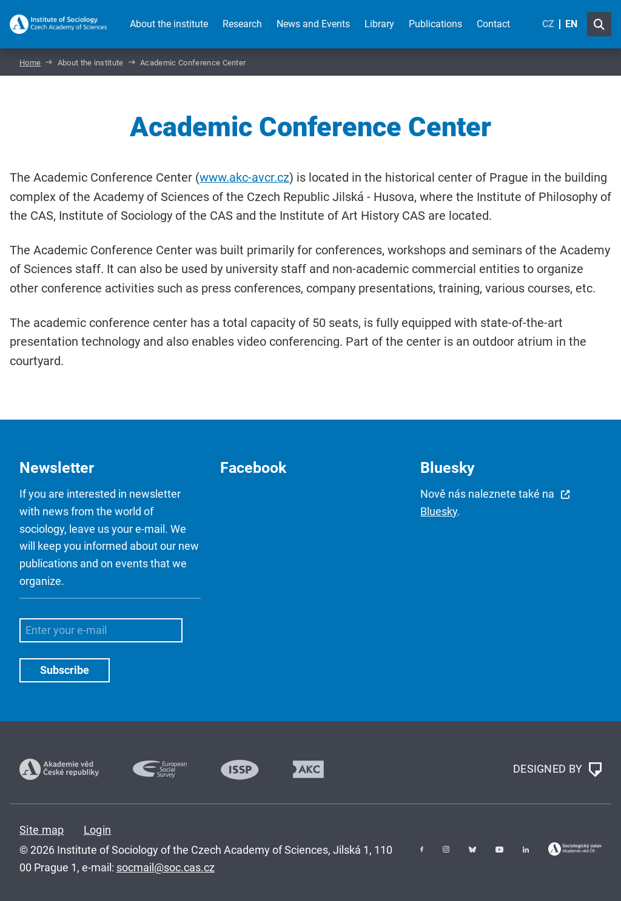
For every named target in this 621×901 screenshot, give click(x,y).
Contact (493, 24)
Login (98, 829)
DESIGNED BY (557, 769)
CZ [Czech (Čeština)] (548, 24)
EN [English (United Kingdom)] (571, 24)
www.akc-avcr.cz (244, 178)
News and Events (313, 24)
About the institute (169, 24)
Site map (41, 829)
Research (242, 24)
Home (30, 62)
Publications (435, 24)
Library (379, 24)
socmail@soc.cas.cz (165, 867)
